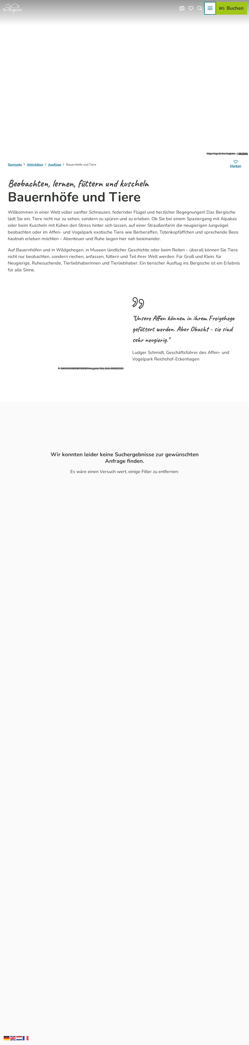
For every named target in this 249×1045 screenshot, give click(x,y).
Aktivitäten (35, 164)
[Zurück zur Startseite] (12, 8)
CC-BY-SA (243, 154)
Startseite (15, 164)
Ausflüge (54, 164)
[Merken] (235, 165)
